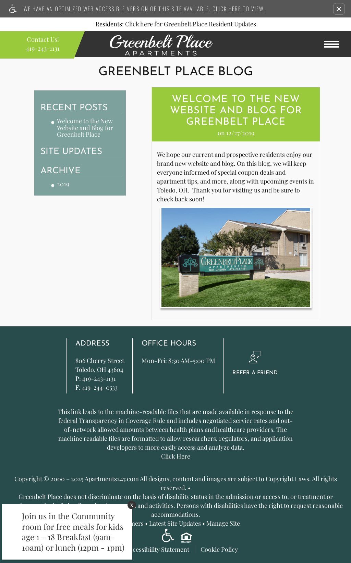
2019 (63, 184)
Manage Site (223, 523)
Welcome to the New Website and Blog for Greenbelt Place (85, 128)
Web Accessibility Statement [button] (151, 549)
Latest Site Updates (175, 523)
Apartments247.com (112, 479)
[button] (339, 8)
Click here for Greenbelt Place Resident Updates (190, 24)
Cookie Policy (219, 549)
